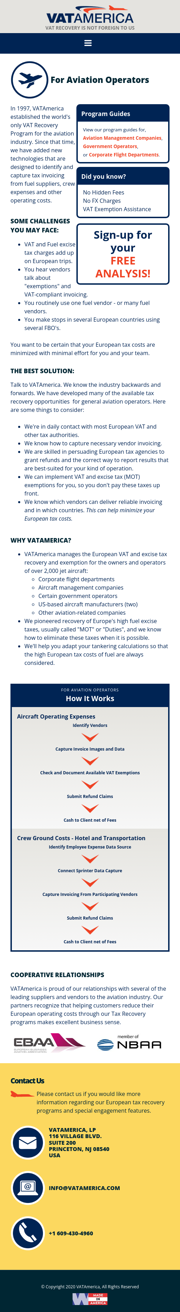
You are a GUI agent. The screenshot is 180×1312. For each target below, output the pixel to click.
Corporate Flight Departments (124, 155)
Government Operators (110, 146)
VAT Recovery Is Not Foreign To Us (90, 18)
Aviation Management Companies (122, 138)
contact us (68, 1094)
